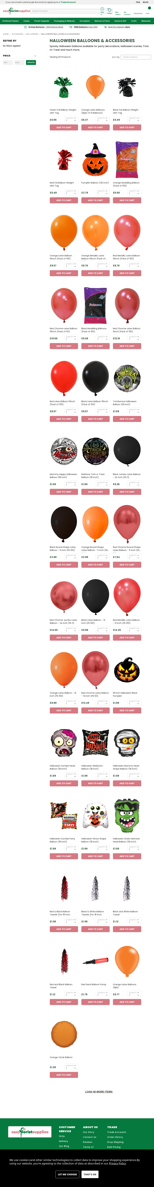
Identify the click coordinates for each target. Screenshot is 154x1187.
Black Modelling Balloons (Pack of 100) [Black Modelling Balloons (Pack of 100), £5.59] (93, 330)
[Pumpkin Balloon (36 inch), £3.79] (95, 160)
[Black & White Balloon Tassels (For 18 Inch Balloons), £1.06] (95, 888)
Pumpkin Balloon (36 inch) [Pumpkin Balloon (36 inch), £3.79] (95, 182)
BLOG (145, 2)
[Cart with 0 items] (147, 11)
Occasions (85, 21)
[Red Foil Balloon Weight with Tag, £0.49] (64, 160)
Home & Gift (120, 21)
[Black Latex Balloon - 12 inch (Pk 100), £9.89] (95, 597)
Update (31, 62)
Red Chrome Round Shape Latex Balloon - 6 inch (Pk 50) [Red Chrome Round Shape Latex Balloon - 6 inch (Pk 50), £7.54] (127, 549)
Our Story (88, 1132)
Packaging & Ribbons (64, 21)
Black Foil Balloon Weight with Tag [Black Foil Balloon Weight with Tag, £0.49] (126, 111)
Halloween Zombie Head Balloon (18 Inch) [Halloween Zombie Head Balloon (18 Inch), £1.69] (62, 767)
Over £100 (86, 27)
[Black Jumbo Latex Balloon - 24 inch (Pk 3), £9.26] (127, 451)
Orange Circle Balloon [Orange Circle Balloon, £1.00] (61, 1057)
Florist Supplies (41, 21)
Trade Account (68, 2)
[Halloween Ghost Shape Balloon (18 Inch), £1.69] (95, 815)
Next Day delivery (119, 27)
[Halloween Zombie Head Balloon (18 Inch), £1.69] (64, 743)
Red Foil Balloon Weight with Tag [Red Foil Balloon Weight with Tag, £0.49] (62, 184)
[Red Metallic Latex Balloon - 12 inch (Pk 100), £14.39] (127, 597)
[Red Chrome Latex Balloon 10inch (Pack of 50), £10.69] (64, 305)
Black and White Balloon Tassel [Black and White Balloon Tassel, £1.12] (125, 913)
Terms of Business (88, 1149)
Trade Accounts (116, 1132)
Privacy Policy (117, 1163)
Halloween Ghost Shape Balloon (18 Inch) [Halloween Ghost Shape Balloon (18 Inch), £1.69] (93, 840)
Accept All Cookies (90, 1174)
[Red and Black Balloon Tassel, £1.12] (64, 961)
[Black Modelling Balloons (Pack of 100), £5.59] (95, 305)
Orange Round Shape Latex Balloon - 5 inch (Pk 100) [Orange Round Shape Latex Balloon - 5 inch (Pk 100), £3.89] (94, 549)
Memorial (145, 21)
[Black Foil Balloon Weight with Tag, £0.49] (127, 87)
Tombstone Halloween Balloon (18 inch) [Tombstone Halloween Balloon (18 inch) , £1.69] (125, 403)
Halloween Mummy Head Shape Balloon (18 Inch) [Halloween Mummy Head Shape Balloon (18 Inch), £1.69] (126, 767)
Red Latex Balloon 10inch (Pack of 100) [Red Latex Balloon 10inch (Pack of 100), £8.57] (62, 403)
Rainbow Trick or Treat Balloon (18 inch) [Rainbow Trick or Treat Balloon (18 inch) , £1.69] (93, 476)
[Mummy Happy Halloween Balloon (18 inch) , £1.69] (64, 451)
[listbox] (136, 57)
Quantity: (70, 118)
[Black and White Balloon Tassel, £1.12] (127, 888)
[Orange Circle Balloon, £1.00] (64, 1034)
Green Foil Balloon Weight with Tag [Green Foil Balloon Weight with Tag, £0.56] (63, 111)
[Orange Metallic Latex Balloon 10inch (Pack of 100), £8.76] (95, 232)
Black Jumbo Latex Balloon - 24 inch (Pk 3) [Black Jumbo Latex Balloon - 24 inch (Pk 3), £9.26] (127, 476)
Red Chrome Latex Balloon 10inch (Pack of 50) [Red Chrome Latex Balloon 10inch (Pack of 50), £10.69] (63, 330)
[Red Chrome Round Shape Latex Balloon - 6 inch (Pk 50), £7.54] (127, 524)
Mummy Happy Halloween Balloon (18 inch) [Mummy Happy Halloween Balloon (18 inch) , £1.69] (63, 476)
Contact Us (89, 1137)
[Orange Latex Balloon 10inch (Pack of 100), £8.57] (64, 232)
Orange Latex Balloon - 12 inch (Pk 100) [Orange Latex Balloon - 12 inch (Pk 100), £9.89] (63, 694)
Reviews (87, 1142)
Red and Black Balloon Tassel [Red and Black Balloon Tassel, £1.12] (61, 986)
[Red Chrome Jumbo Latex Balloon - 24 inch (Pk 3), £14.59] (64, 597)
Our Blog (64, 1146)
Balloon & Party (102, 21)
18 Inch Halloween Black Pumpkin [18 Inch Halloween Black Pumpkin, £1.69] (125, 694)
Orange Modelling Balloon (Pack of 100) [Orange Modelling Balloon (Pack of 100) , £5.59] (126, 184)
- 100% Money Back (45, 27)
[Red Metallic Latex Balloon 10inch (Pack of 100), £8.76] (127, 232)
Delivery (63, 1141)
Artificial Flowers (10, 21)
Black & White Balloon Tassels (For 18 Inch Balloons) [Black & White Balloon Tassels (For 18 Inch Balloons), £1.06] (92, 913)
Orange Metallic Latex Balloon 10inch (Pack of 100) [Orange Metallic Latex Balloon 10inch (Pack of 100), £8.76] (93, 257)
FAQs (62, 1136)
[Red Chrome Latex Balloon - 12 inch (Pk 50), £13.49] (95, 670)
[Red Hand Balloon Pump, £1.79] (95, 961)
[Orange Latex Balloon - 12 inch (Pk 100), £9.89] (64, 670)
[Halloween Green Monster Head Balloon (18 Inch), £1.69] (127, 815)
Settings (67, 1174)
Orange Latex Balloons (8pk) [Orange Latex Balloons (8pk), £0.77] (124, 986)
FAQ (138, 2)
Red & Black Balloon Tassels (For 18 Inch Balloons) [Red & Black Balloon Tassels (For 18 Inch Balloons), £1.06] (60, 913)
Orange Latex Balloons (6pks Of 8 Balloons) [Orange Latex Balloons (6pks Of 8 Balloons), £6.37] (93, 111)
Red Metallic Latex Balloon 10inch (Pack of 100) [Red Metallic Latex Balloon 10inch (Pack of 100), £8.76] (126, 257)
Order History (115, 1137)
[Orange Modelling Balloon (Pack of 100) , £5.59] (127, 160)
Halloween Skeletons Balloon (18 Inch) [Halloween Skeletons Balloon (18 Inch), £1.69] (92, 767)
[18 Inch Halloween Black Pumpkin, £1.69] (127, 670)
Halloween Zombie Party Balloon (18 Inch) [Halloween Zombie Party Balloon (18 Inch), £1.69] (62, 840)
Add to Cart (63, 127)
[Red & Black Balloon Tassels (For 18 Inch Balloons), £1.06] (64, 888)
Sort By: (116, 57)
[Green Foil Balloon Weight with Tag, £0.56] (64, 87)
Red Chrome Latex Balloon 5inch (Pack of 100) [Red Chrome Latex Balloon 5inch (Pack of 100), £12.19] (126, 330)
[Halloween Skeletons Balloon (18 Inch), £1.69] (95, 743)
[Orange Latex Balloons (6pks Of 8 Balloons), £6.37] (95, 87)
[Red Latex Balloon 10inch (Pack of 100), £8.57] (64, 378)
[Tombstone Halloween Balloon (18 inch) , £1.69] (127, 378)
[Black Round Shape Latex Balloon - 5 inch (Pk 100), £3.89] (64, 524)
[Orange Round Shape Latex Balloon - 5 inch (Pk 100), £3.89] (95, 524)
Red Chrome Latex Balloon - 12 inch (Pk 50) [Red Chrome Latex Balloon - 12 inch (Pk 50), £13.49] (95, 694)
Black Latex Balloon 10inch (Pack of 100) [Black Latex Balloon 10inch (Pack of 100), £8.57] (94, 403)
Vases (26, 21)
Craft (134, 21)
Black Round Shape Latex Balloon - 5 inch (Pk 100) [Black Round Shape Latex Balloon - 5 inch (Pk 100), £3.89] (63, 549)
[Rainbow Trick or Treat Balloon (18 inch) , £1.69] (95, 451)
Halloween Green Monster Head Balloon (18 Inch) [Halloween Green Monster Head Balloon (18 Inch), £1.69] (126, 840)
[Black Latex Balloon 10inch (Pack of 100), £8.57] (95, 378)
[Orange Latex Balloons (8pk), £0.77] (127, 961)
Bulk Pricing (113, 1147)
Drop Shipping (115, 1142)
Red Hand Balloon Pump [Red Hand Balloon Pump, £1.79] (93, 984)
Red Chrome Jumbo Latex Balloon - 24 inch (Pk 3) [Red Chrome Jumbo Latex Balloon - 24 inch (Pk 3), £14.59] (63, 622)
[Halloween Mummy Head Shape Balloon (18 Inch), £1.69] (127, 743)
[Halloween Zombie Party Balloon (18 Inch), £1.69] (64, 815)
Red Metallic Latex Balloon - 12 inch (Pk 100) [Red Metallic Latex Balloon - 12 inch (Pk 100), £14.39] (126, 622)
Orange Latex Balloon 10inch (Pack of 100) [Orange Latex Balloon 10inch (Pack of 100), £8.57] (61, 257)
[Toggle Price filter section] (19, 56)
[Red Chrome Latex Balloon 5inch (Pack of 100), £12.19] (127, 305)
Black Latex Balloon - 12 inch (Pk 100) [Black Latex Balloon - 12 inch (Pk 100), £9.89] (93, 622)
